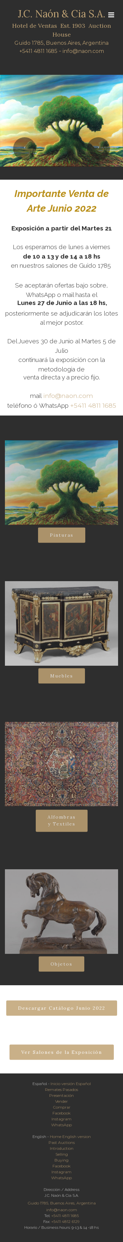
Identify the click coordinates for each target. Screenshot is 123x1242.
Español (83, 1085)
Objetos (61, 969)
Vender (61, 1103)
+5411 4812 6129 (65, 1223)
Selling (61, 1156)
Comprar (62, 1109)
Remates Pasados (61, 1091)
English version (76, 1138)
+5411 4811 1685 (38, 51)
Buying (61, 1162)
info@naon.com (83, 51)
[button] (24, 148)
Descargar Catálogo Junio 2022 (61, 1014)
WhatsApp (61, 1126)
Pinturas (61, 541)
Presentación (61, 1097)
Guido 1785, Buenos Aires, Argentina (61, 43)
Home (55, 1138)
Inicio (55, 1085)
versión (68, 1085)
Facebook (61, 1115)
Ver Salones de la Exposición (61, 1058)
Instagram (61, 1121)
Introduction (61, 1150)
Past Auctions (62, 1144)
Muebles (61, 681)
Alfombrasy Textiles (62, 829)
